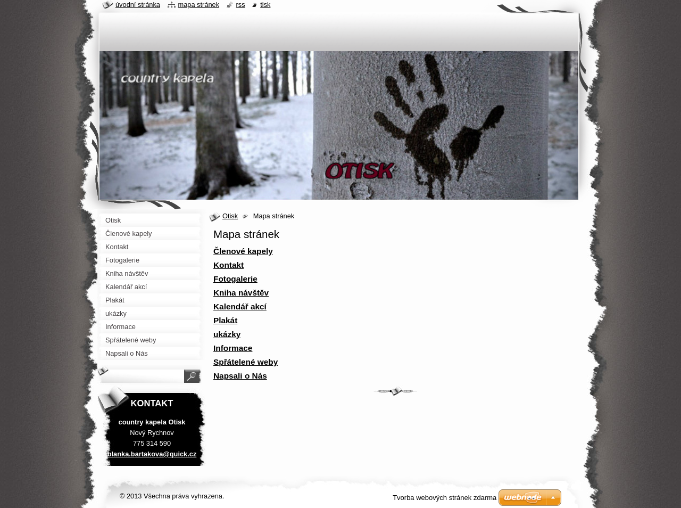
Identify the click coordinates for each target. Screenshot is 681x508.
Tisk (265, 5)
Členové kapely (243, 251)
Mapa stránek (199, 5)
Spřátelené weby (245, 361)
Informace (232, 348)
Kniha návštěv (241, 292)
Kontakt (228, 264)
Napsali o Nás (240, 375)
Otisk (230, 216)
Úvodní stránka (137, 5)
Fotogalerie (235, 278)
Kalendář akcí (240, 306)
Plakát (225, 320)
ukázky (226, 334)
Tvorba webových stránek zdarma (444, 498)
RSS (240, 5)
